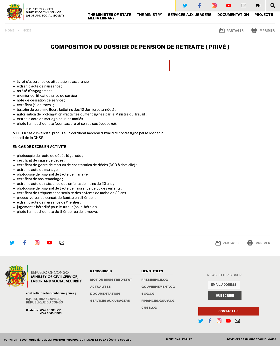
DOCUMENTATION (105, 294)
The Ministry (149, 15)
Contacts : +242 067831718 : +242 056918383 (44, 312)
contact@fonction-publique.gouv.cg (51, 294)
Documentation (233, 15)
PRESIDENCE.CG (154, 280)
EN (258, 5)
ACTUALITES (100, 287)
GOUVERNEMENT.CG (158, 287)
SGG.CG (148, 294)
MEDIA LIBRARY (101, 19)
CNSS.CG (149, 308)
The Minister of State (109, 15)
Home (10, 31)
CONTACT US (228, 312)
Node (27, 31)
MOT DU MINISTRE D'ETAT (111, 280)
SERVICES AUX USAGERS (190, 15)
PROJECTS (264, 15)
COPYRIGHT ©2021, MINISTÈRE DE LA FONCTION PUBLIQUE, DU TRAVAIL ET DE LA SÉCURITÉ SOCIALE (67, 340)
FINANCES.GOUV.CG (158, 301)
